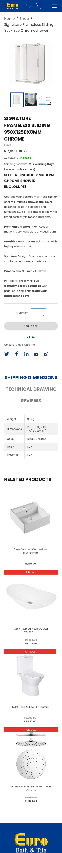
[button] (31, 64)
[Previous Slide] (5, 100)
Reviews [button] (31, 401)
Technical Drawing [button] (31, 389)
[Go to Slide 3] (45, 99)
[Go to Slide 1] (17, 99)
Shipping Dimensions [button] (31, 377)
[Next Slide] (56, 100)
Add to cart (31, 326)
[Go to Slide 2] (31, 99)
